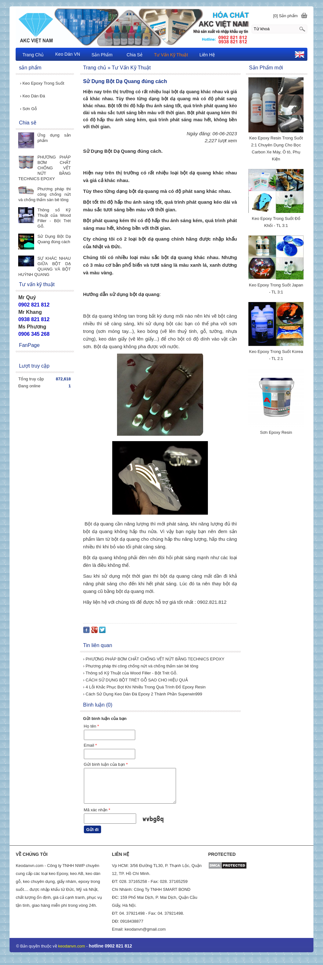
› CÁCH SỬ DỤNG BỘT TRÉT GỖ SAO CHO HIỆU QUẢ (135, 680)
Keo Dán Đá (32, 96)
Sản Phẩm (102, 54)
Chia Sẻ (135, 54)
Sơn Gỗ (28, 108)
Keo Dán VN (67, 54)
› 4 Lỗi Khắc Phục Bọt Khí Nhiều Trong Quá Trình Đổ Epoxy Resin (144, 687)
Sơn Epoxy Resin (276, 432)
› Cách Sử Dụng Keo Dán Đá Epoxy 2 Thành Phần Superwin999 (142, 694)
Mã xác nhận (97, 809)
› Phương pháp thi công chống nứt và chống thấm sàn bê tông (140, 666)
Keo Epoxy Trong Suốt (42, 83)
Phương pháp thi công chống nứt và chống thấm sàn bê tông (44, 194)
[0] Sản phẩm (285, 15)
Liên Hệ (207, 54)
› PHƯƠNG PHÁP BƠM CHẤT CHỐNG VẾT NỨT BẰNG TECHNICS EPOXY (153, 659)
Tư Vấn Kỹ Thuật (171, 54)
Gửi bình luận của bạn (106, 764)
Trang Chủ (33, 54)
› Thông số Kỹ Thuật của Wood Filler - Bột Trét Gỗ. (130, 673)
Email (90, 745)
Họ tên (91, 726)
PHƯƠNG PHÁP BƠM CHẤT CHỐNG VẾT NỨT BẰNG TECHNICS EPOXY (44, 168)
